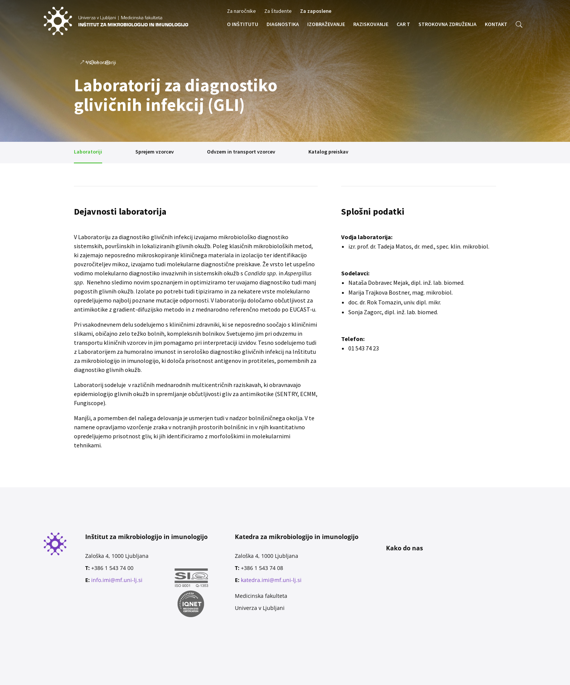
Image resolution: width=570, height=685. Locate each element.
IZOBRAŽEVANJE (326, 25)
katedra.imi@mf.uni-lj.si (271, 580)
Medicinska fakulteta (261, 595)
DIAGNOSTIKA (283, 25)
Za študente (278, 11)
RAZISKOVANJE (370, 25)
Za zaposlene (315, 11)
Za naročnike (241, 11)
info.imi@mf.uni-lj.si (116, 580)
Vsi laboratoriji (101, 62)
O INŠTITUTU (242, 25)
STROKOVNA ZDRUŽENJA (447, 25)
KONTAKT (496, 25)
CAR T (403, 25)
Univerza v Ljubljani (260, 607)
